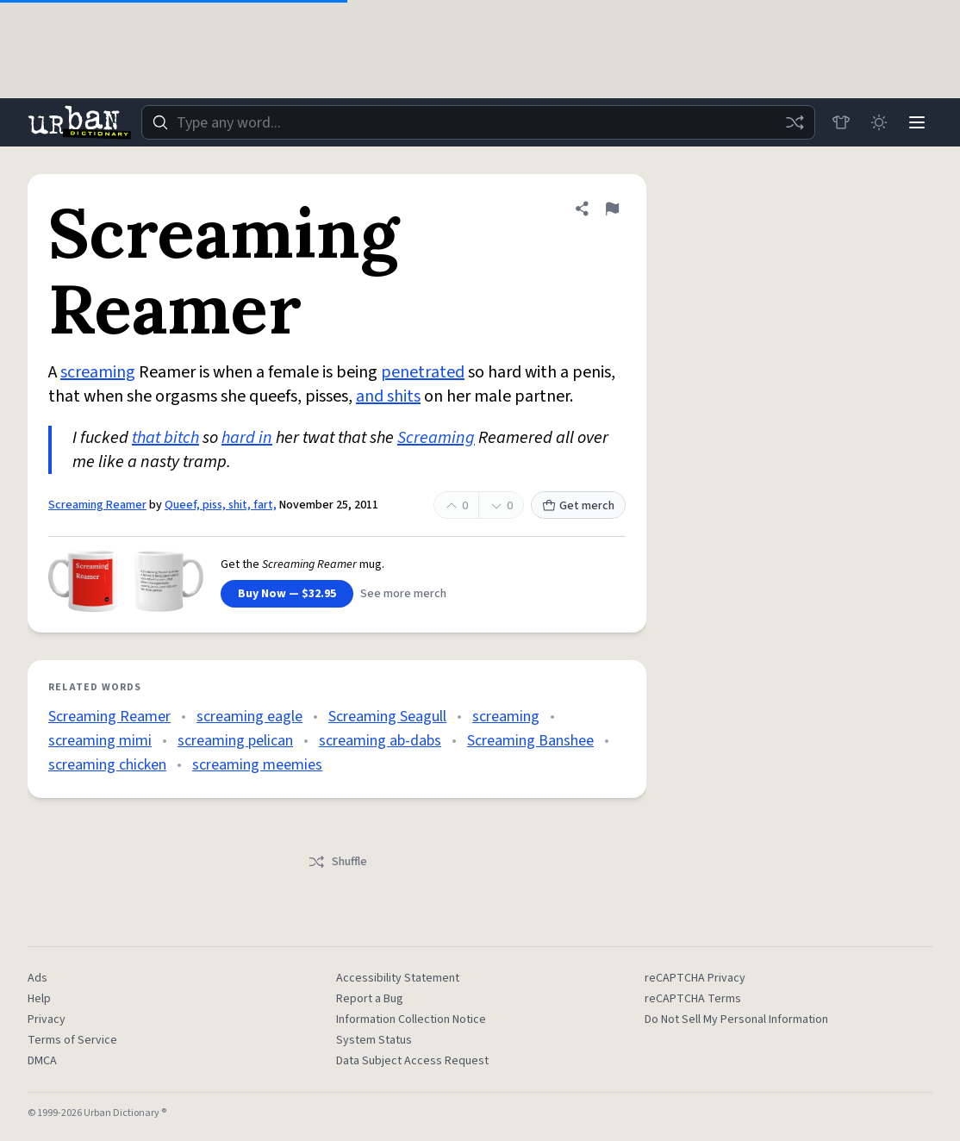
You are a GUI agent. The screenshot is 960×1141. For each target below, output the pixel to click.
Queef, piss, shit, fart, (221, 505)
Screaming (436, 438)
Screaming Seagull (387, 716)
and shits (388, 396)
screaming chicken (107, 765)
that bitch (165, 438)
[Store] (841, 122)
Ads (37, 978)
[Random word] (794, 122)
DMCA (42, 1060)
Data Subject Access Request (412, 1060)
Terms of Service (72, 1040)
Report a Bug (369, 998)
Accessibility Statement (397, 978)
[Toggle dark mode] (879, 122)
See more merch (403, 593)
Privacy (46, 1019)
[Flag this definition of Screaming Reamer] (612, 208)
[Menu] (916, 122)
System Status (374, 1040)
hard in (246, 438)
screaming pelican (235, 740)
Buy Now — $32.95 (287, 593)
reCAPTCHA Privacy (695, 978)
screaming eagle (249, 716)
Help (39, 998)
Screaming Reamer (97, 505)
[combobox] (478, 122)
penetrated (422, 372)
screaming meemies (257, 765)
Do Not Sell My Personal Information (736, 1019)
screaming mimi (100, 740)
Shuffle (337, 861)
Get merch (578, 505)
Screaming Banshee (530, 740)
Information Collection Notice (411, 1019)
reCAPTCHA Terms (693, 998)
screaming (97, 372)
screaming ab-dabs (380, 740)
